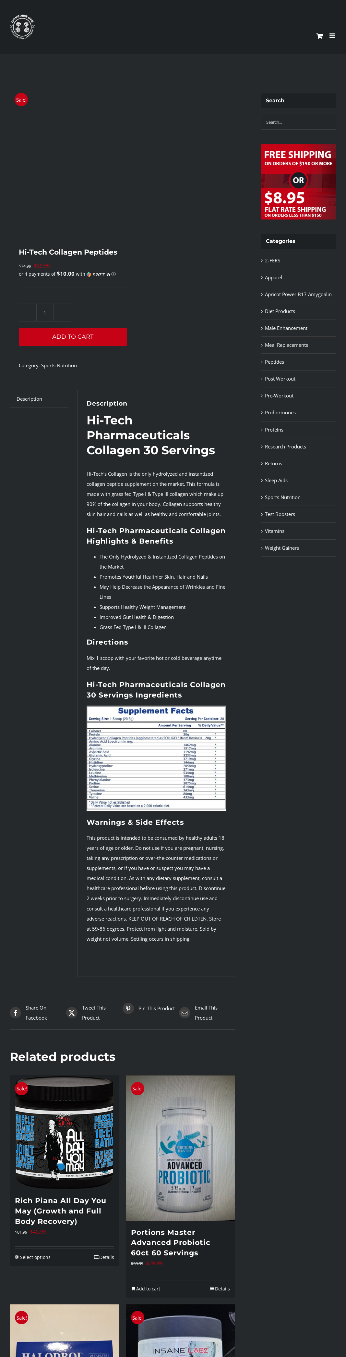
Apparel (273, 277)
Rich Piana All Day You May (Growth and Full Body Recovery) (60, 1211)
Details (106, 1257)
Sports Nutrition (59, 365)
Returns (273, 463)
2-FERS (272, 260)
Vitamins (274, 531)
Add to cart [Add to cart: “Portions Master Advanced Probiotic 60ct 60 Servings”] (148, 1289)
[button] (67, 274)
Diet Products (280, 311)
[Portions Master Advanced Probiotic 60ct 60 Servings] (180, 1148)
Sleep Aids (276, 480)
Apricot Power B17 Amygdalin (298, 294)
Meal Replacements (286, 345)
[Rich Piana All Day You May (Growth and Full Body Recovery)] (64, 1132)
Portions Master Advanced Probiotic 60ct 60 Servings (170, 1243)
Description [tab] (29, 399)
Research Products (285, 446)
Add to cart (72, 336)
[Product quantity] (45, 312)
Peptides (274, 361)
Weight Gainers (282, 548)
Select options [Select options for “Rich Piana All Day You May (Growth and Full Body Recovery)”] (35, 1257)
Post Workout (280, 378)
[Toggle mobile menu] (332, 35)
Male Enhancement (286, 328)
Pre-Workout (279, 395)
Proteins (274, 429)
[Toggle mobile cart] (319, 35)
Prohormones (280, 412)
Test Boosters (280, 514)
